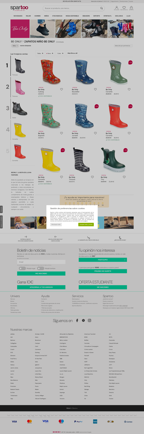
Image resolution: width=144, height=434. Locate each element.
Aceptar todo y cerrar (86, 224)
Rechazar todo (56, 224)
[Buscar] (101, 8)
